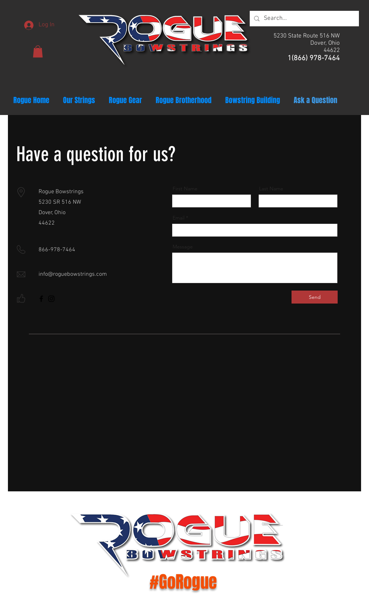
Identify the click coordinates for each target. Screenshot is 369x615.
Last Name (271, 188)
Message (183, 246)
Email (178, 217)
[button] (38, 51)
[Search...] (304, 18)
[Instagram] (51, 299)
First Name (185, 188)
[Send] (315, 297)
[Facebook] (41, 299)
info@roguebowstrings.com (73, 274)
